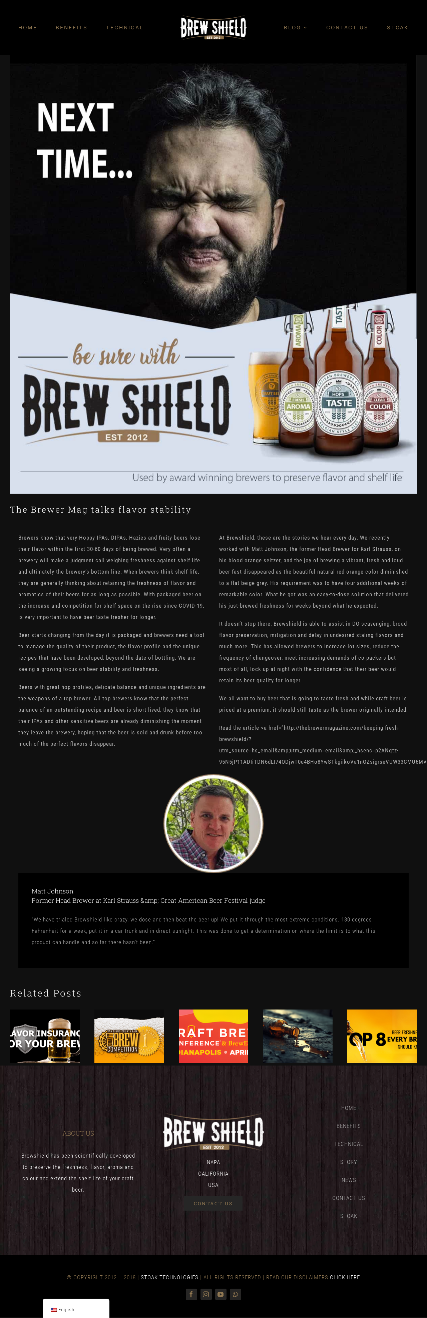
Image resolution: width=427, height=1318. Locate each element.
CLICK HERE (345, 1277)
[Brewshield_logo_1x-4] (213, 17)
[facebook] (191, 1294)
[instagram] (206, 1294)
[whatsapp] (235, 1294)
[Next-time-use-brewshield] (213, 274)
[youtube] (221, 1294)
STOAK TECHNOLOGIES (169, 1277)
